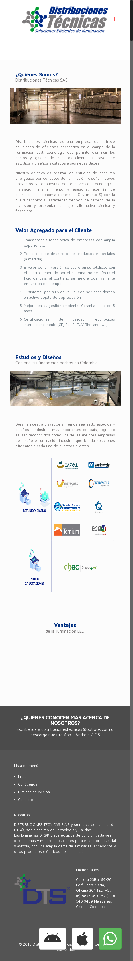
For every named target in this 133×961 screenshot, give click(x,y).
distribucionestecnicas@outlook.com (75, 729)
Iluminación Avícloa (34, 792)
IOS (97, 734)
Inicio (22, 776)
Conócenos (27, 784)
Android (82, 734)
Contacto (25, 799)
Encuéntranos (87, 869)
